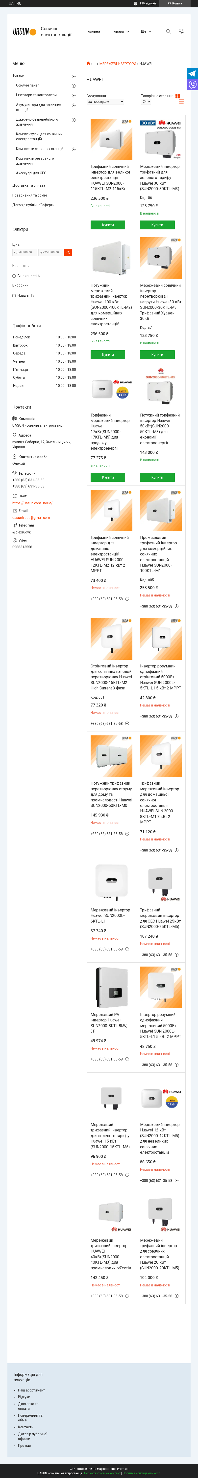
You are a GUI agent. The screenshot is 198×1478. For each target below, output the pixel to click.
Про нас (24, 1446)
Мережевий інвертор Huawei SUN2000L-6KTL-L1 (110, 916)
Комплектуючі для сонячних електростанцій (39, 136)
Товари (118, 31)
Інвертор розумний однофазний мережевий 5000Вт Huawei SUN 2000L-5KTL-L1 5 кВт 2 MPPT (160, 1025)
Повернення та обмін (29, 195)
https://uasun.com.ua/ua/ (32, 503)
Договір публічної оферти (33, 205)
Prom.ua (122, 1469)
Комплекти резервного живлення (35, 160)
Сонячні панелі (28, 85)
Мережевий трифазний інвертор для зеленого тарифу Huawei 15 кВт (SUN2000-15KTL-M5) (110, 1135)
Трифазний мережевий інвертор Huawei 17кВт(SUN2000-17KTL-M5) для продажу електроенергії (110, 432)
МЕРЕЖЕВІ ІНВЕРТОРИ (117, 64)
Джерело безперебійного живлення (37, 121)
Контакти (25, 1427)
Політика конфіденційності (142, 1473)
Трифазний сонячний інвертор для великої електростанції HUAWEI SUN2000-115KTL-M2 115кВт (110, 177)
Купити (108, 225)
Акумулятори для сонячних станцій (38, 107)
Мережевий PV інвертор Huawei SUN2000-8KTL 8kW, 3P (109, 1023)
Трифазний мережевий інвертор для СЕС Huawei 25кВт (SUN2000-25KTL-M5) (160, 918)
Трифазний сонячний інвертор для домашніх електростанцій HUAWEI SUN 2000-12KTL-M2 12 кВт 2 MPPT (110, 554)
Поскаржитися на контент (102, 1473)
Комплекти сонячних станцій (39, 149)
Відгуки (24, 1397)
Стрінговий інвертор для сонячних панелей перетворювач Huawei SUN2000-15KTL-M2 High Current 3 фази (111, 677)
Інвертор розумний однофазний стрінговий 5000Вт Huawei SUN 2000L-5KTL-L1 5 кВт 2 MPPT (160, 677)
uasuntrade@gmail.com (31, 518)
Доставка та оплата (28, 185)
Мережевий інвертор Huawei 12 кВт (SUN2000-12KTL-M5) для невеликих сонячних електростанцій (160, 1138)
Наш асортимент (31, 1390)
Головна (93, 31)
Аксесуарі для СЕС (31, 173)
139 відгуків (148, 3)
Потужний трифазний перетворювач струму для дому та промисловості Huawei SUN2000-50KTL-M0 (111, 794)
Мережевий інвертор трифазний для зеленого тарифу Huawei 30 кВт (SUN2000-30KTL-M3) (160, 177)
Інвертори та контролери (36, 95)
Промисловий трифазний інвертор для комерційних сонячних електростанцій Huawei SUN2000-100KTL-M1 (158, 554)
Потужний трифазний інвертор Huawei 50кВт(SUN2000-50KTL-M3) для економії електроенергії (160, 429)
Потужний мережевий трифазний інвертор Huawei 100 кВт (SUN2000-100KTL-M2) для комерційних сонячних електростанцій (111, 305)
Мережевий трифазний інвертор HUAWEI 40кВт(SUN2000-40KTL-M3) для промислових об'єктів (111, 1254)
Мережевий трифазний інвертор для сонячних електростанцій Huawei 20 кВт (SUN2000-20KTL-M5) (159, 1254)
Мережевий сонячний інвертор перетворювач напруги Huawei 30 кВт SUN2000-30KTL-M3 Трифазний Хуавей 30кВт (160, 302)
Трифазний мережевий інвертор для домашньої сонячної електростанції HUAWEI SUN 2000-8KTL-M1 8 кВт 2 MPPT (159, 802)
